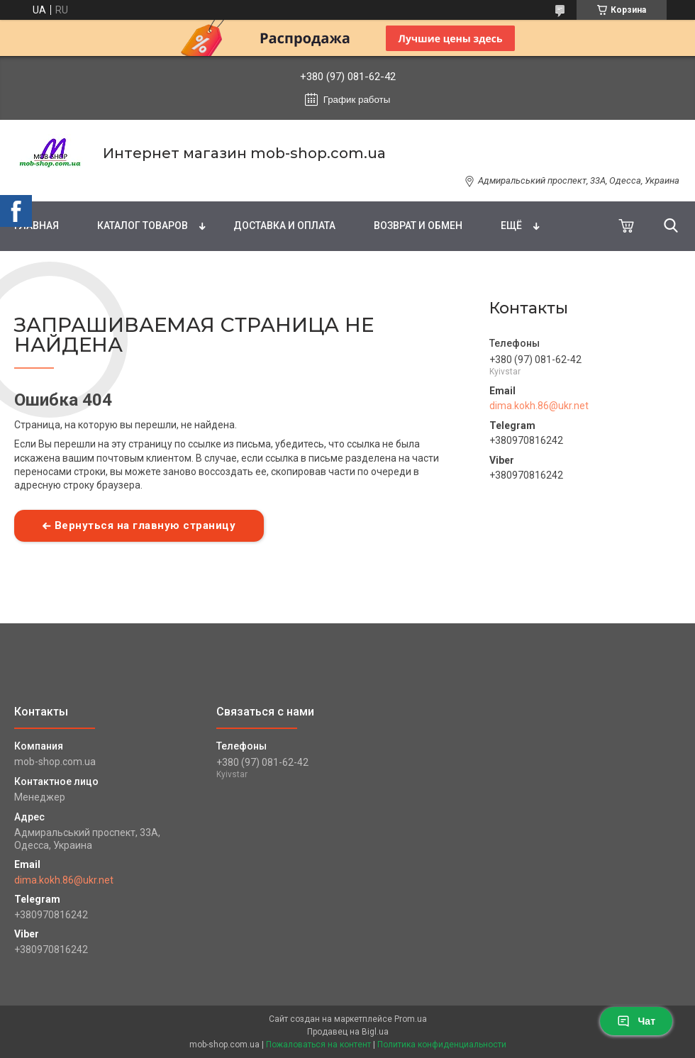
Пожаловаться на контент (318, 1044)
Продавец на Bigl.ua (348, 1032)
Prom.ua (410, 1019)
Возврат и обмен (418, 225)
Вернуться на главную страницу (145, 525)
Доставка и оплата (284, 225)
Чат (636, 1021)
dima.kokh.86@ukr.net (539, 405)
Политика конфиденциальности (441, 1044)
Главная (36, 225)
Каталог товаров (142, 225)
